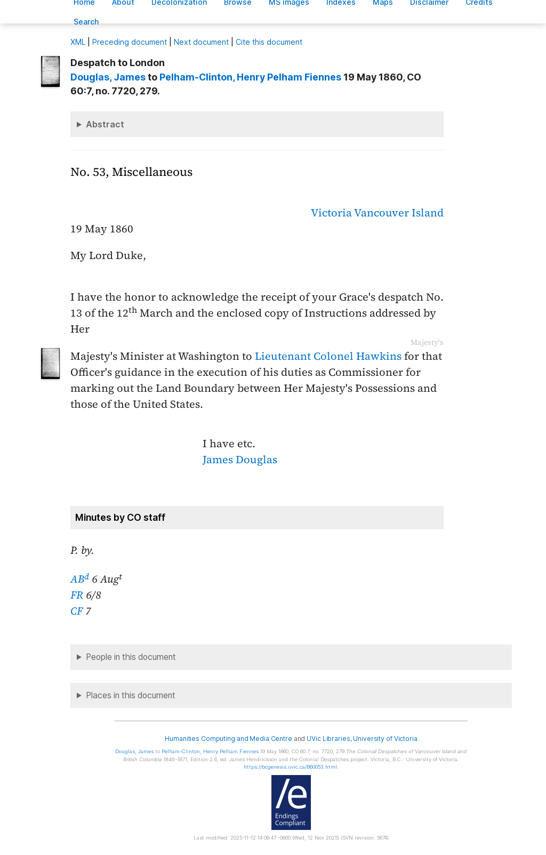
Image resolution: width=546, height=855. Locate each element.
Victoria (331, 212)
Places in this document (130, 695)
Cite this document (269, 41)
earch (86, 21)
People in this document (131, 657)
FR (76, 594)
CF (76, 610)
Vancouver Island (399, 212)
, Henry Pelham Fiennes (250, 77)
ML (77, 41)
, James (108, 77)
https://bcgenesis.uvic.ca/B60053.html (290, 767)
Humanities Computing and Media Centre (228, 739)
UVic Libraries (328, 739)
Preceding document (129, 41)
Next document (201, 41)
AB (79, 578)
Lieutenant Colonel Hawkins (328, 356)
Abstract (105, 124)
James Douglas (240, 459)
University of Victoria (385, 739)
